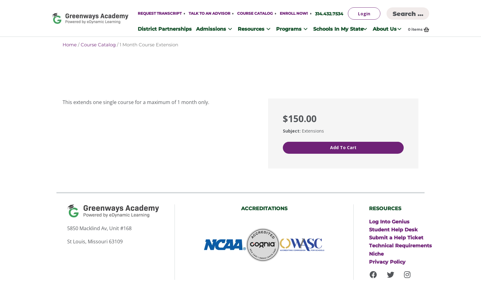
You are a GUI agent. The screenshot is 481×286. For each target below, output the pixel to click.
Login (364, 14)
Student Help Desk (393, 228)
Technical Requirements (400, 245)
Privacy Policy (387, 261)
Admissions (211, 29)
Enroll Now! (294, 13)
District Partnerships (165, 29)
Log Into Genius (389, 220)
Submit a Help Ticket (396, 237)
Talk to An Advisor (209, 13)
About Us (385, 29)
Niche (376, 253)
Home (70, 44)
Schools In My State (338, 29)
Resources (251, 29)
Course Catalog (255, 13)
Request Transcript (160, 13)
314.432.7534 (329, 13)
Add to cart (343, 147)
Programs (289, 29)
